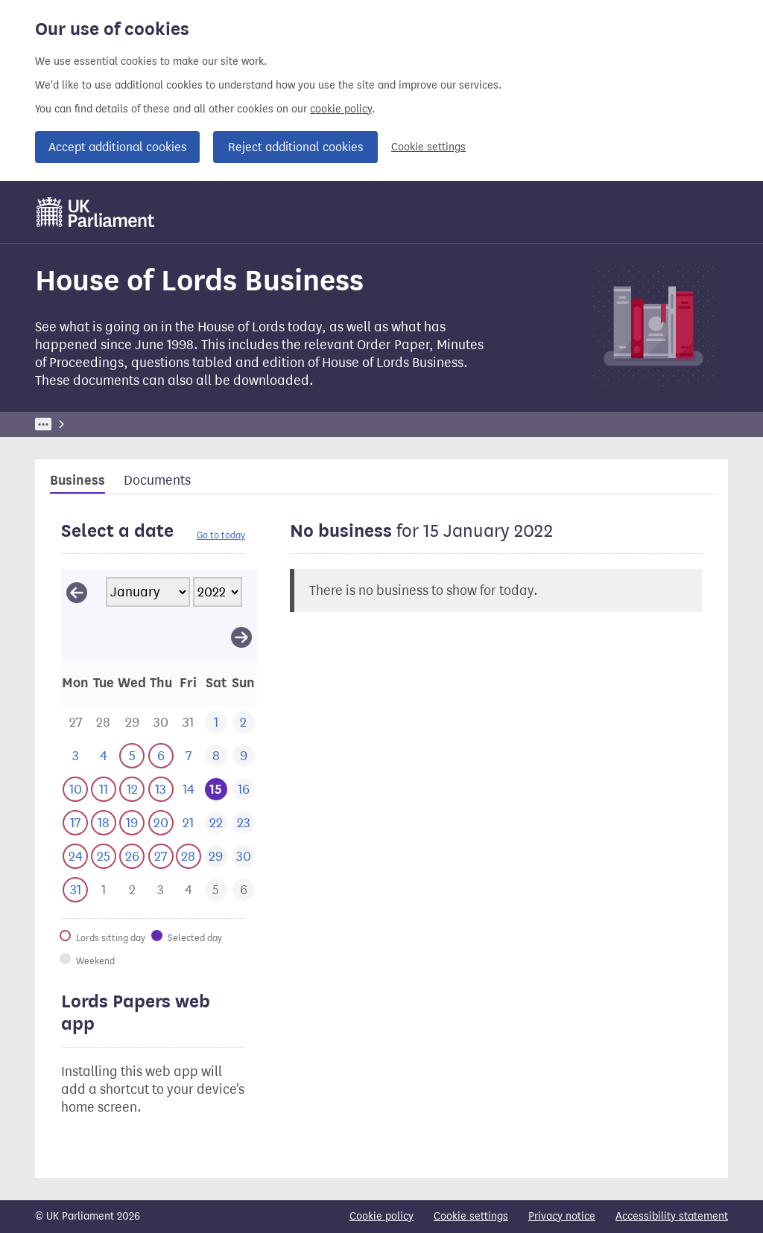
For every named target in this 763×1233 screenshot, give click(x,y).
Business (145, 424)
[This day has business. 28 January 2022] (188, 856)
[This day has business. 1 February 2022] (103, 890)
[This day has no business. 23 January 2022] (243, 823)
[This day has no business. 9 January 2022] (243, 756)
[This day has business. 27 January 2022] (160, 856)
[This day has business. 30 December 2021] (160, 722)
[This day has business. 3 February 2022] (160, 890)
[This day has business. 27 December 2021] (75, 722)
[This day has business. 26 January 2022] (132, 856)
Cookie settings (428, 147)
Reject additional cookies (295, 147)
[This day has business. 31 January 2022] (75, 890)
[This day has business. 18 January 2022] (103, 823)
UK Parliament (69, 424)
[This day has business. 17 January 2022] (75, 823)
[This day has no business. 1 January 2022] (215, 722)
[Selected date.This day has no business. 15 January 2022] (215, 789)
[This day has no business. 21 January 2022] (188, 823)
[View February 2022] (241, 636)
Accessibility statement (671, 1216)
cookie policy (341, 109)
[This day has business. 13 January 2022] (160, 789)
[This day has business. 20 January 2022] (160, 823)
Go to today (221, 535)
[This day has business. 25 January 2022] (103, 856)
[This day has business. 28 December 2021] (103, 722)
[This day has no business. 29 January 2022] (215, 856)
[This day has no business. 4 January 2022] (103, 756)
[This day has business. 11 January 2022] (103, 789)
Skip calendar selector (60, 568)
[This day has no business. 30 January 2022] (243, 856)
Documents (157, 480)
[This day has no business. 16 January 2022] (243, 789)
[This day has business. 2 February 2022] (132, 890)
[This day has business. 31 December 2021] (188, 722)
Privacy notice (561, 1216)
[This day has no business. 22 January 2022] (215, 823)
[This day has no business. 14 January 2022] (188, 789)
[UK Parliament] (95, 212)
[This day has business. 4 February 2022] (188, 890)
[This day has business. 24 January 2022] (75, 856)
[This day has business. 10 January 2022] (75, 789)
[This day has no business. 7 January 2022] (188, 756)
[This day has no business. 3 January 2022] (75, 756)
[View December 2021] (77, 592)
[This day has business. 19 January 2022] (132, 823)
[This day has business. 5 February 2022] (215, 890)
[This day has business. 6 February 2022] (243, 890)
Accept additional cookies (117, 147)
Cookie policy (381, 1216)
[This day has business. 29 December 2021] (132, 722)
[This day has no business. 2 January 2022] (243, 722)
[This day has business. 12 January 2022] (132, 789)
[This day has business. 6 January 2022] (160, 756)
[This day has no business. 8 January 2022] (215, 756)
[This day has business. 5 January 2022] (132, 756)
